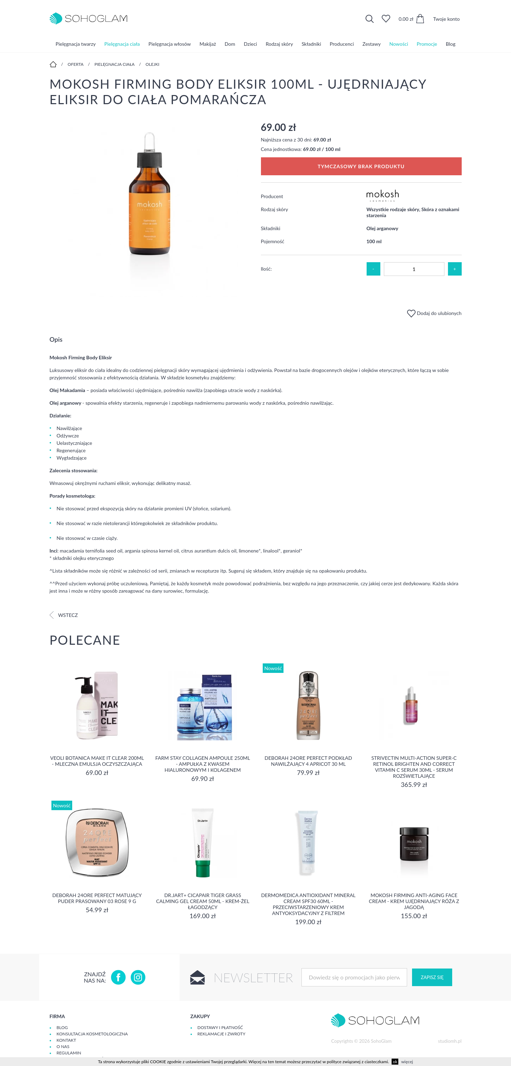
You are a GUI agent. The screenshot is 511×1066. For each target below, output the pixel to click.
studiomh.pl (450, 1041)
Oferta (75, 64)
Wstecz (64, 615)
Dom (230, 44)
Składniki (311, 44)
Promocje (427, 44)
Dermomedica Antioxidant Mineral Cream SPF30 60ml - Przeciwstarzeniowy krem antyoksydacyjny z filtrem (308, 904)
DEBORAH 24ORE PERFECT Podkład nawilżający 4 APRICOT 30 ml (308, 761)
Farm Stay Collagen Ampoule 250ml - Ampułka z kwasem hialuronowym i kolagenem (202, 764)
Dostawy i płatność (220, 1027)
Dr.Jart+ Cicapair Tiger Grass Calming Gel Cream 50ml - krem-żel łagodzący (202, 901)
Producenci (342, 44)
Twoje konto (446, 19)
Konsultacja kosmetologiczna (92, 1033)
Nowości (399, 44)
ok (395, 1061)
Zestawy (371, 44)
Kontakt (66, 1040)
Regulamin (69, 1052)
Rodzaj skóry (279, 44)
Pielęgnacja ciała (122, 44)
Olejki (152, 64)
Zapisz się (432, 977)
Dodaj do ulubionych (434, 313)
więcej (407, 1061)
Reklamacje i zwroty (221, 1033)
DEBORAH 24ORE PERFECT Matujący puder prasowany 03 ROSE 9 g (97, 898)
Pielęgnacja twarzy (76, 44)
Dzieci (250, 44)
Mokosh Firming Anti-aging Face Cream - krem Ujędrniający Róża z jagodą (414, 901)
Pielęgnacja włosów (170, 44)
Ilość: (266, 269)
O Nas (63, 1046)
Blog (450, 44)
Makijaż (207, 44)
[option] (150, 209)
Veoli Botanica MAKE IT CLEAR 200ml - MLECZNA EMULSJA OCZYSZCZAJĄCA (97, 761)
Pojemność (273, 241)
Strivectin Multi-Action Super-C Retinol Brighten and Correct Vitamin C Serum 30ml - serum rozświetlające (413, 767)
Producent (272, 196)
